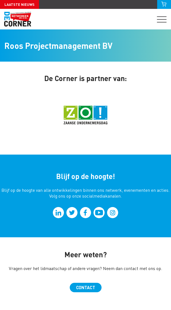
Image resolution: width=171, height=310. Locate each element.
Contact (85, 287)
